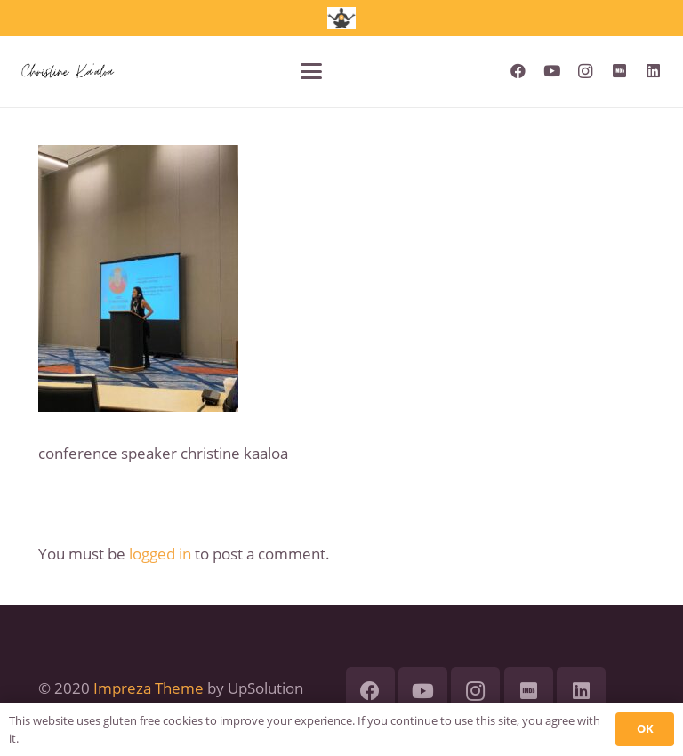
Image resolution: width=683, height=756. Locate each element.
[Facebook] (517, 71)
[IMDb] (619, 71)
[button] (311, 71)
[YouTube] (551, 71)
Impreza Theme (148, 688)
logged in (160, 553)
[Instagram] (585, 71)
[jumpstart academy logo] (341, 18)
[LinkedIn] (653, 71)
